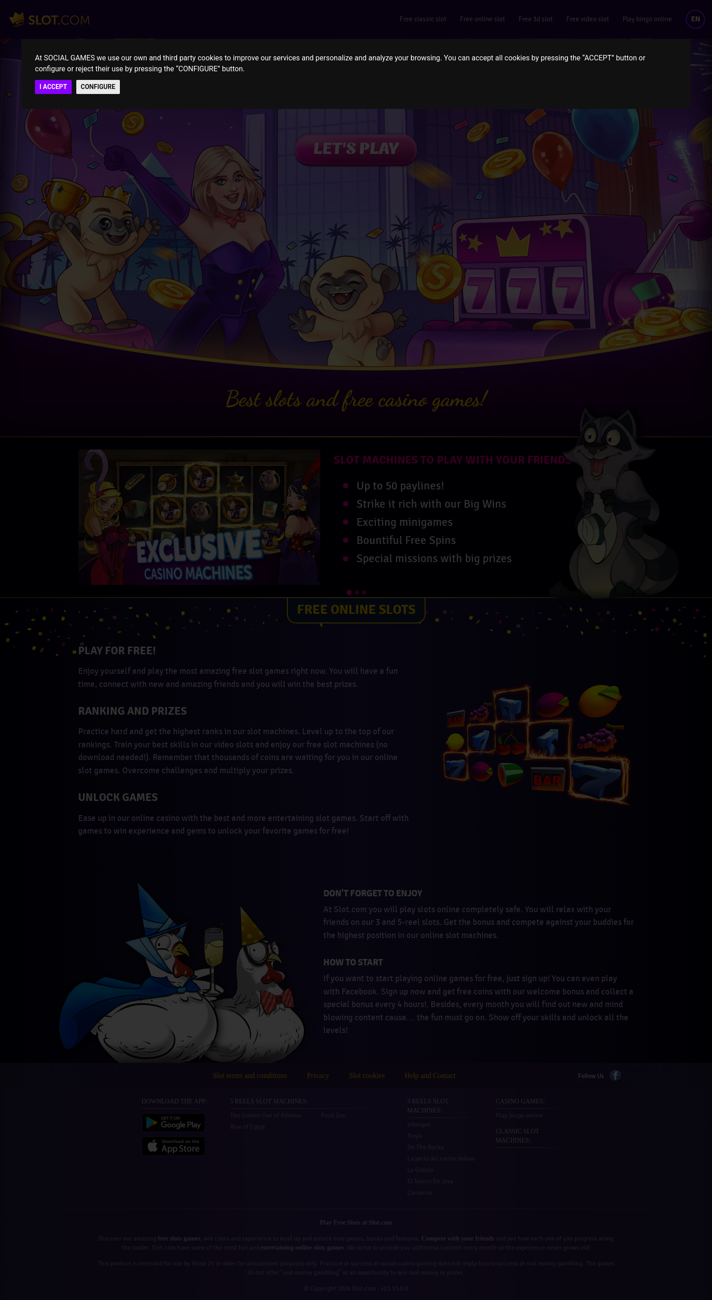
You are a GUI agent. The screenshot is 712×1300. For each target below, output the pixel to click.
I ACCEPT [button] (53, 86)
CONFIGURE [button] (98, 86)
